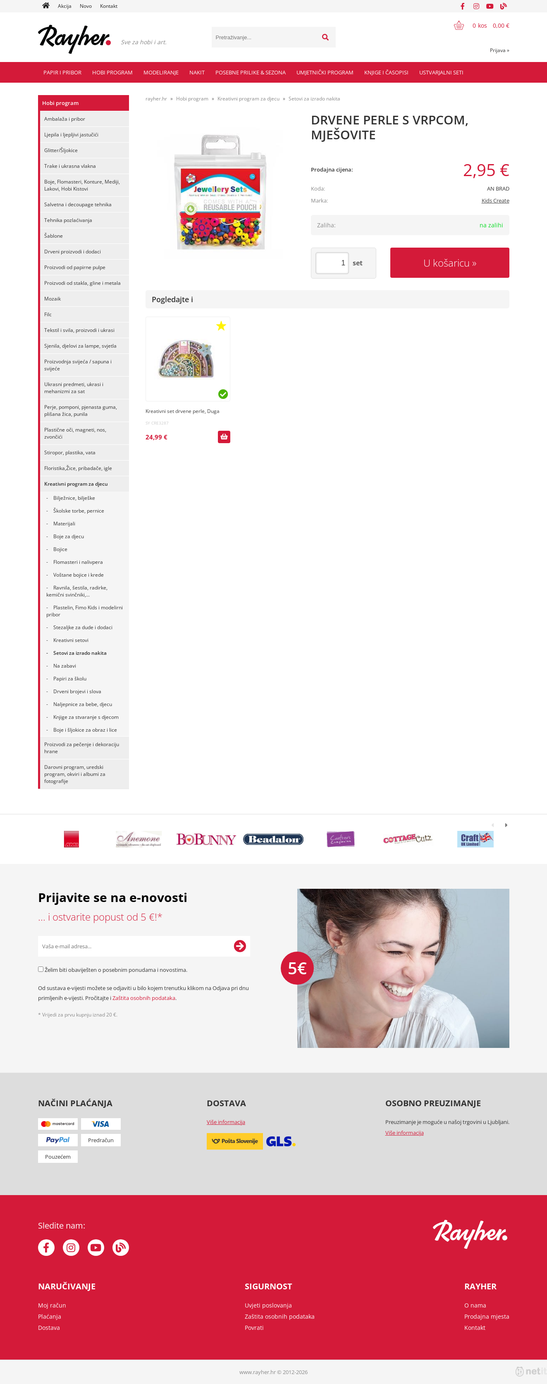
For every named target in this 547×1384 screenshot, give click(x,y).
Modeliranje (161, 72)
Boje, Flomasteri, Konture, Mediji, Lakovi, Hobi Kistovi (82, 185)
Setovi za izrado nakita (80, 652)
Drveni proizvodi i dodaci (72, 251)
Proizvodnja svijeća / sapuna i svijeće (78, 365)
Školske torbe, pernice (78, 510)
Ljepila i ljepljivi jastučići (71, 134)
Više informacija (226, 1122)
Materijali (64, 523)
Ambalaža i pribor (64, 118)
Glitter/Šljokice (61, 150)
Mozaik (52, 298)
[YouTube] (490, 6)
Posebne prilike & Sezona (250, 72)
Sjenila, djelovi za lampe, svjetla (80, 345)
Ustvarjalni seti (441, 72)
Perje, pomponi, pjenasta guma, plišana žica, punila (80, 410)
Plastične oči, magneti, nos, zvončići (75, 433)
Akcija (65, 6)
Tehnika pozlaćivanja (68, 220)
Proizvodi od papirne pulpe (74, 267)
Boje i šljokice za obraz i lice (85, 729)
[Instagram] (476, 6)
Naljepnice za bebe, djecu (82, 704)
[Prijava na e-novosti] (239, 946)
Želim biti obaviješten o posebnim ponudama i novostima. (116, 970)
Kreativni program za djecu (76, 483)
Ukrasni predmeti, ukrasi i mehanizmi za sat (73, 388)
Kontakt (108, 6)
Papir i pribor (62, 72)
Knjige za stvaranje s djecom (86, 717)
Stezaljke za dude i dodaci (82, 627)
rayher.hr (156, 98)
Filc (48, 314)
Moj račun (52, 1305)
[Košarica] (476, 25)
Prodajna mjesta (486, 1316)
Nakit (197, 72)
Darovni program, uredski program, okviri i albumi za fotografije (74, 774)
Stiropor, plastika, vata (70, 452)
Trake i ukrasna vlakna (70, 165)
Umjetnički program (325, 72)
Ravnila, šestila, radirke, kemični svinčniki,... (76, 591)
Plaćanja (49, 1316)
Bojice (60, 549)
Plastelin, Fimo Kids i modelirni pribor (84, 611)
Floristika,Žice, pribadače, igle (78, 468)
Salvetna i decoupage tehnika (78, 204)
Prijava (499, 50)
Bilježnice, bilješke (74, 497)
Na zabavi (64, 665)
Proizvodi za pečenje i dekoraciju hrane (81, 748)
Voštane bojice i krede (78, 574)
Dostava (49, 1328)
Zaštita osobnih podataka (143, 998)
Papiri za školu (69, 678)
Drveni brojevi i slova (77, 691)
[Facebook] (462, 6)
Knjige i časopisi (386, 72)
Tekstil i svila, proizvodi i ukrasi (79, 330)
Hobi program (112, 72)
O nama (475, 1305)
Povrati (254, 1328)
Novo (86, 6)
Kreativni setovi (70, 640)
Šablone (53, 235)
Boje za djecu (68, 536)
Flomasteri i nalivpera (78, 562)
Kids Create (495, 200)
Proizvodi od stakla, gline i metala (82, 282)
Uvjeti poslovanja (268, 1305)
